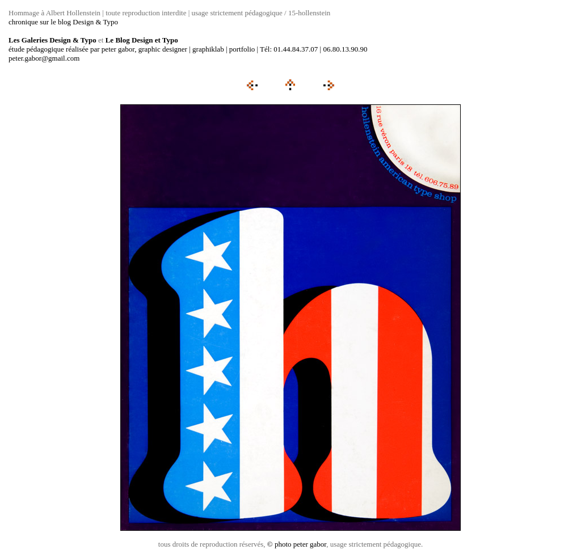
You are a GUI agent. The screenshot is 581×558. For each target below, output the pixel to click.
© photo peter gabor (296, 544)
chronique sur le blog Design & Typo (63, 22)
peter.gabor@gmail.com (44, 58)
